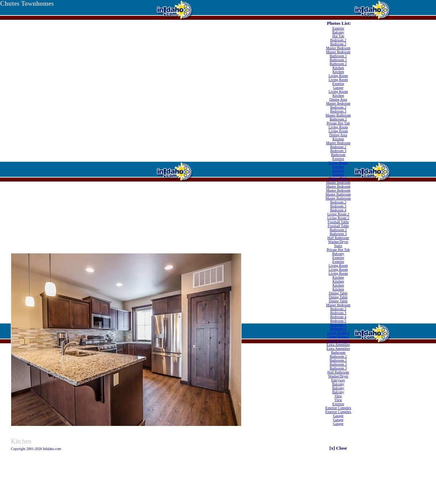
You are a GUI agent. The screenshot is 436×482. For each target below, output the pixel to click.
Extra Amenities (338, 344)
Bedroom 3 (338, 111)
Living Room (338, 76)
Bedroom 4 (338, 210)
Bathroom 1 (338, 56)
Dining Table (338, 178)
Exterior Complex (338, 408)
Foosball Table (338, 222)
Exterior (338, 28)
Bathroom (338, 155)
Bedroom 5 (338, 321)
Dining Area (338, 99)
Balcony (338, 32)
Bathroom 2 (338, 64)
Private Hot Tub (338, 123)
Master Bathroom (338, 115)
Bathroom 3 (338, 234)
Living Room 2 (338, 214)
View (338, 396)
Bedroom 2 (338, 40)
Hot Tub (338, 36)
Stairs (338, 246)
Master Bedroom (338, 48)
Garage (338, 87)
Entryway (338, 380)
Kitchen (338, 68)
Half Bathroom (338, 238)
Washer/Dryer (338, 242)
